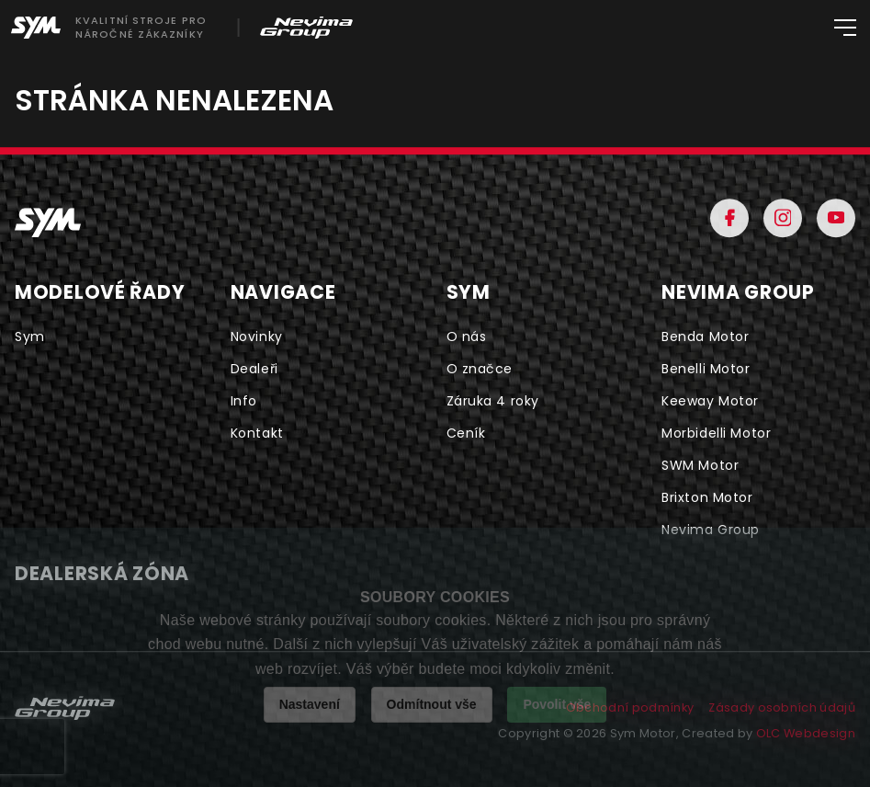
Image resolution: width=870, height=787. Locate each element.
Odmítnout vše (432, 704)
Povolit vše (557, 704)
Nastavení (309, 704)
